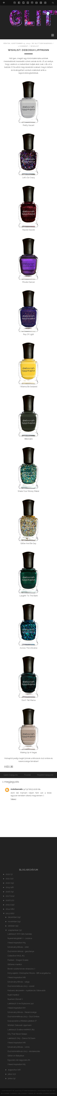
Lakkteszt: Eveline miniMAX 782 (21, 1030)
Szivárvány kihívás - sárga (18, 982)
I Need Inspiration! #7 (17, 1008)
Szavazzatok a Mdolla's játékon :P (22, 1021)
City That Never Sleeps (17, 1034)
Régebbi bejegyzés (45, 775)
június (10, 1078)
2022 (8, 874)
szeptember (13, 930)
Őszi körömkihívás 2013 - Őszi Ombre (23, 1016)
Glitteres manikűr (15, 964)
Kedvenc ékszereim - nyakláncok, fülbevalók (26, 990)
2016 (8, 900)
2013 (8, 913)
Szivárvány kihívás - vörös (19, 1047)
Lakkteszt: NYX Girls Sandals (20, 934)
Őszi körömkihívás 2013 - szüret (21, 986)
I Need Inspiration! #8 (17, 977)
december (12, 917)
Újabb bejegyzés (11, 775)
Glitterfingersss (27, 1091)
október (11, 926)
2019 (8, 887)
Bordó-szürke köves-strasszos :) (21, 969)
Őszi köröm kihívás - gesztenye (21, 951)
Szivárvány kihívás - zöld (18, 947)
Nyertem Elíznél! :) (15, 999)
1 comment (23, 46)
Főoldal (27, 775)
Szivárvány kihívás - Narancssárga (22, 1012)
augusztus (12, 1070)
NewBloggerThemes (46, 1093)
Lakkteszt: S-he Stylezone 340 (21, 1003)
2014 (8, 909)
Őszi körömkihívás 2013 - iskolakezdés (24, 1051)
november (12, 921)
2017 (8, 896)
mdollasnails (17, 789)
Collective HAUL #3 (16, 956)
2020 (8, 883)
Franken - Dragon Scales (18, 960)
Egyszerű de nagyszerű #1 (19, 1060)
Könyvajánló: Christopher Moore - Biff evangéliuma (29, 973)
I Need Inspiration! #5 (17, 1064)
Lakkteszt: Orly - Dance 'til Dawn (21, 1038)
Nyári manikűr (13, 995)
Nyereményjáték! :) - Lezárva (20, 938)
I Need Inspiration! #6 (17, 1043)
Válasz (13, 799)
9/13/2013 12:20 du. (32, 789)
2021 (8, 879)
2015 (8, 905)
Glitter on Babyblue (16, 1056)
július (10, 1074)
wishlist (34, 46)
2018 (8, 892)
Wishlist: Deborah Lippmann (28, 50)
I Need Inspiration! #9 (17, 943)
